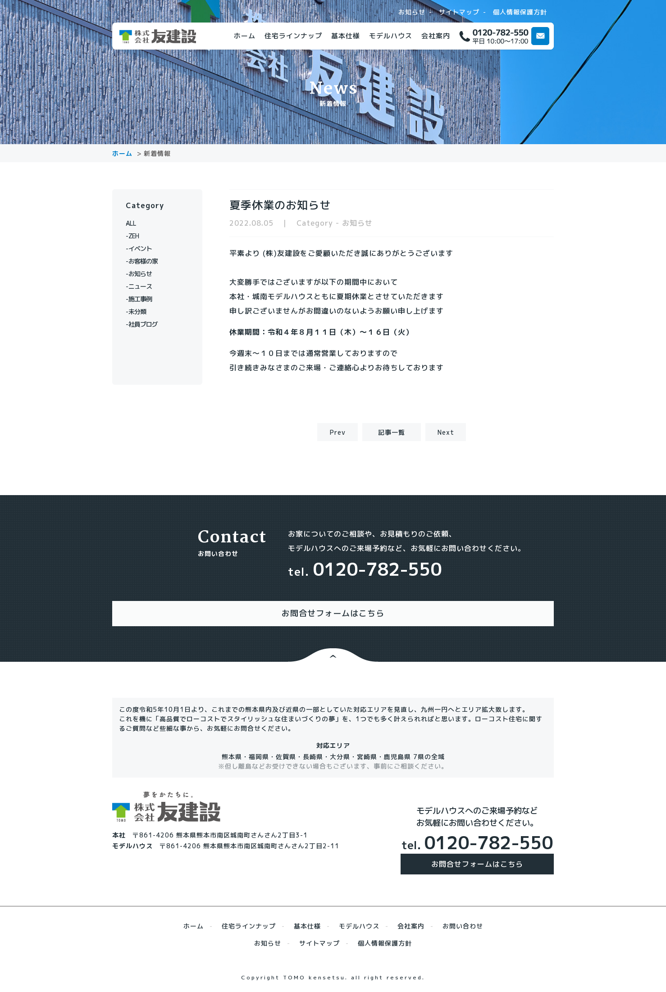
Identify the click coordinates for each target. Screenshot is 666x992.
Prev (338, 432)
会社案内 (435, 36)
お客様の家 (147, 261)
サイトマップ (459, 12)
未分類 (140, 311)
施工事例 (143, 299)
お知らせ (411, 12)
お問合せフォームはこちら (477, 855)
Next (446, 432)
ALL (136, 223)
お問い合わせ (462, 917)
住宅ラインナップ (293, 36)
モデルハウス (390, 36)
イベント (143, 248)
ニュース (143, 286)
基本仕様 (345, 36)
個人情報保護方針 (520, 12)
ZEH (136, 236)
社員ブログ (147, 324)
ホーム (244, 36)
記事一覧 (391, 432)
